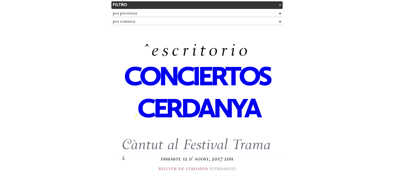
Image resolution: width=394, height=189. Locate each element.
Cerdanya (198, 110)
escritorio (201, 52)
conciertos (197, 78)
